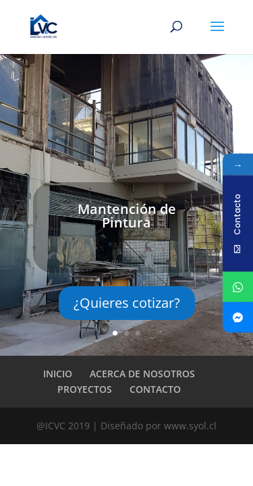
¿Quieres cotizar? (127, 303)
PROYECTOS (84, 389)
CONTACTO (155, 389)
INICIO (57, 373)
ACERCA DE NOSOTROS (142, 373)
